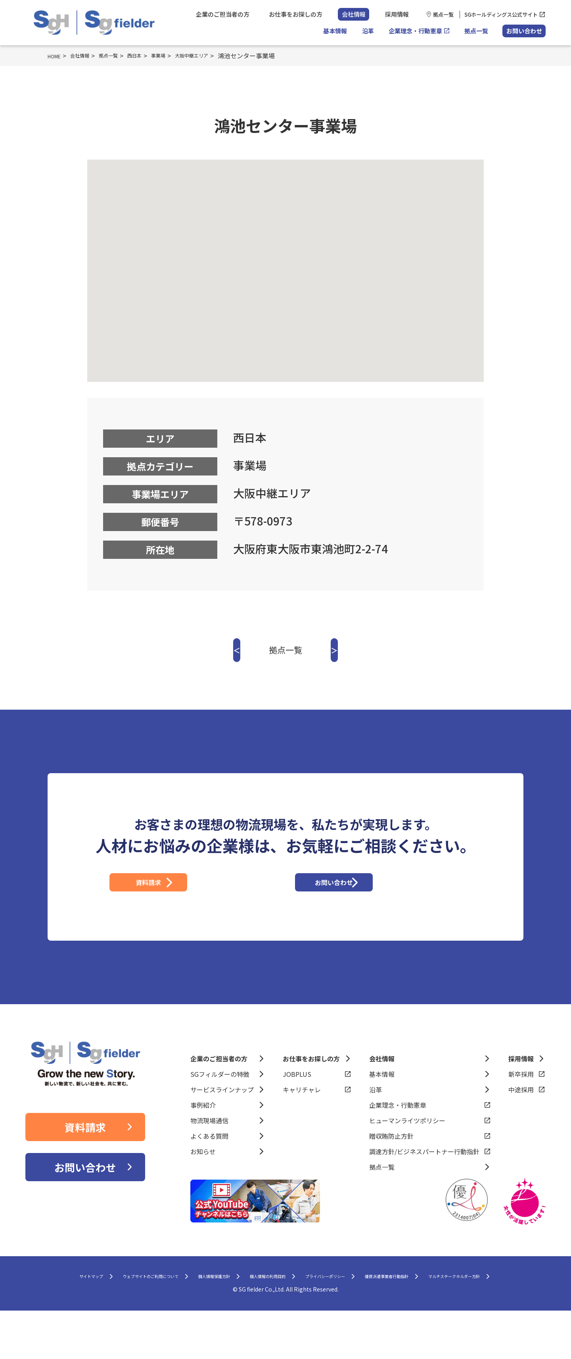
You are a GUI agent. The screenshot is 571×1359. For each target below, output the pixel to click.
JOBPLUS (297, 1103)
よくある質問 (209, 1165)
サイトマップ (65, 1307)
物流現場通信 (209, 1150)
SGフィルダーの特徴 (219, 1103)
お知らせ (203, 1181)
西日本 (154, 55)
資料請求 (192, 897)
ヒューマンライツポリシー (407, 1150)
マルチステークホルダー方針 (279, 1323)
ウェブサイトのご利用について (148, 1307)
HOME (57, 55)
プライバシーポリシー (391, 1307)
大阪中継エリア (224, 55)
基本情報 (335, 31)
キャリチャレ (302, 1119)
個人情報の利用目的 (311, 1307)
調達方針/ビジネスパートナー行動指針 (424, 1181)
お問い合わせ (524, 31)
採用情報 (397, 14)
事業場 (183, 55)
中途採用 (521, 1119)
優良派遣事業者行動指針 (478, 1307)
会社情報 (354, 14)
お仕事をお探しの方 (295, 14)
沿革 (368, 31)
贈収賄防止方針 (391, 1165)
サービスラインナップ (222, 1119)
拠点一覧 (443, 14)
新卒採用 (521, 1103)
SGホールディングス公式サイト (501, 14)
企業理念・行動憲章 (415, 31)
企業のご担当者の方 (222, 14)
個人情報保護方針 (238, 1307)
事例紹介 (203, 1134)
